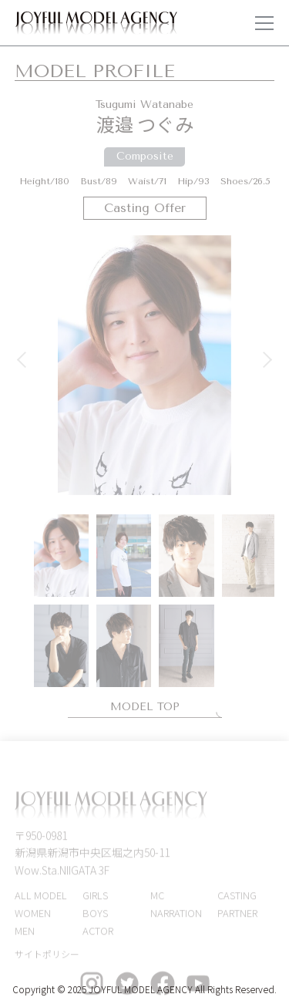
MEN (25, 939)
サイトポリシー (47, 962)
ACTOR (97, 939)
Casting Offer (145, 207)
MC (157, 904)
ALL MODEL (41, 904)
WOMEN (33, 921)
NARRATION (176, 921)
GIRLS (95, 904)
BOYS (95, 921)
